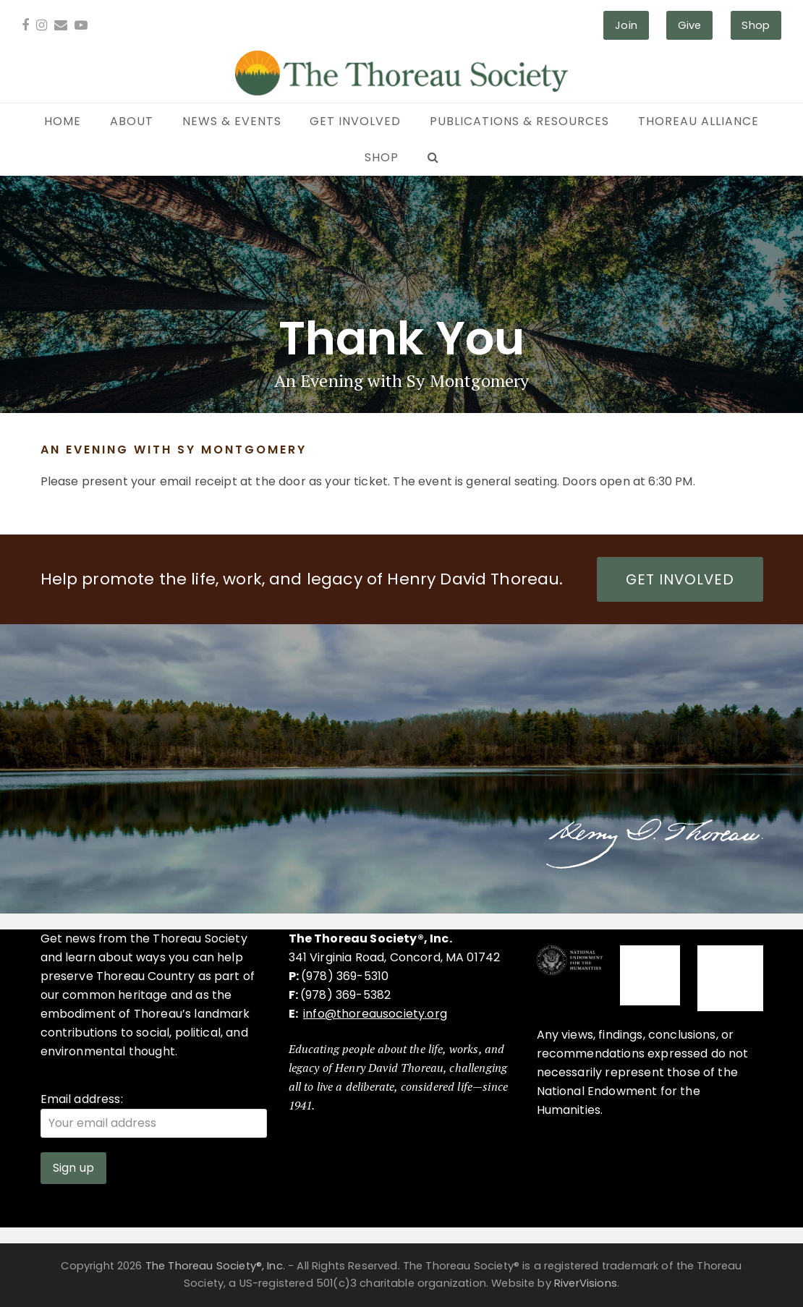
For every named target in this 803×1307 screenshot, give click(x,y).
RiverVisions (585, 1283)
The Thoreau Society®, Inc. (215, 1266)
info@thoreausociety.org (375, 1013)
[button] (433, 158)
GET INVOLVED (680, 579)
